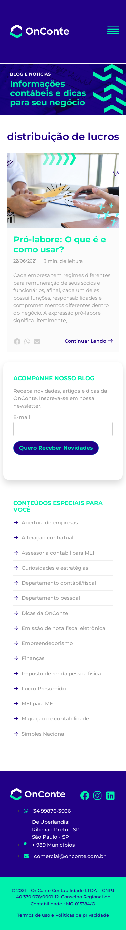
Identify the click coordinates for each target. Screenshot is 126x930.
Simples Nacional (44, 734)
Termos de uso (33, 915)
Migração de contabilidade (55, 718)
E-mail (63, 423)
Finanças (33, 658)
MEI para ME (37, 703)
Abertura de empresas (50, 522)
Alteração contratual (47, 537)
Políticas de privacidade (82, 915)
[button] (17, 342)
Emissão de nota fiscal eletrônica (64, 628)
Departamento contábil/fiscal (59, 583)
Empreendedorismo (47, 643)
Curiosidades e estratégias (55, 568)
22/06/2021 (25, 261)
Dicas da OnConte (45, 613)
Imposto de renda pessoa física (61, 673)
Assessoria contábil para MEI (58, 552)
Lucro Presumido (44, 688)
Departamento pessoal (51, 598)
